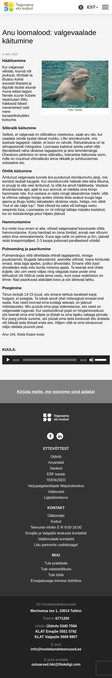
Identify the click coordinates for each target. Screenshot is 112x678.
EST (91, 7)
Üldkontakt (56, 516)
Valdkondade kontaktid (56, 539)
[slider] (50, 360)
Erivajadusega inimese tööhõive (56, 581)
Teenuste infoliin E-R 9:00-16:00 (56, 527)
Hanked (56, 468)
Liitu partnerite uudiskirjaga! (56, 545)
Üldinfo (56, 457)
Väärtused (56, 492)
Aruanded (56, 462)
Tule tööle (56, 575)
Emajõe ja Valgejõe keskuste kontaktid (56, 533)
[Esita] (8, 360)
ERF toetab (56, 474)
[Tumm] (91, 360)
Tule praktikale (55, 563)
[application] (56, 359)
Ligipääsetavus (56, 497)
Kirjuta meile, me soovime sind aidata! (56, 391)
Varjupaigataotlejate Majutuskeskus (56, 486)
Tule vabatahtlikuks (56, 569)
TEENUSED (56, 480)
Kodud (56, 521)
